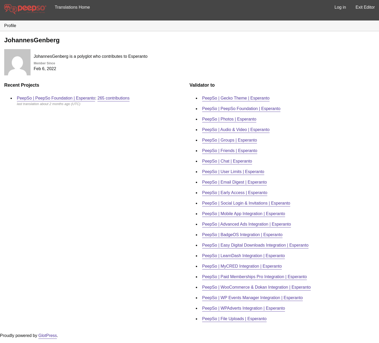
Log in (340, 7)
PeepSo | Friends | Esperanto (229, 150)
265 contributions (113, 98)
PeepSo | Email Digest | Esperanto (234, 182)
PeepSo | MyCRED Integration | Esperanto (242, 266)
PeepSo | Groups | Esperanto (229, 140)
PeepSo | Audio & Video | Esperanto (236, 129)
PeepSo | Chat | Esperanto (227, 161)
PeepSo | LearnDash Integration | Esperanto (243, 255)
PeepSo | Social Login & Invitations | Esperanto (246, 203)
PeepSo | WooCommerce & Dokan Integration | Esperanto (256, 287)
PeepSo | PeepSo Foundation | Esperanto (56, 98)
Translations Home (72, 7)
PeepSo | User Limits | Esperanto (233, 171)
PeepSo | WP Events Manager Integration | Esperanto (252, 297)
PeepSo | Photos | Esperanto (229, 119)
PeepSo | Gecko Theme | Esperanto (236, 98)
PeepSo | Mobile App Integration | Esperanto (243, 213)
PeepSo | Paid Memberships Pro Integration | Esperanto (254, 276)
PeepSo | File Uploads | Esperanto (234, 318)
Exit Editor (365, 7)
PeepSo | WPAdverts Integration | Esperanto (243, 308)
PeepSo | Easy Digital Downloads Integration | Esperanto (255, 245)
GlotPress (47, 335)
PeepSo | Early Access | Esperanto (234, 192)
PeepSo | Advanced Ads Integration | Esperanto (246, 224)
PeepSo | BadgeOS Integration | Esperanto (242, 234)
